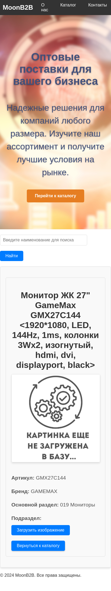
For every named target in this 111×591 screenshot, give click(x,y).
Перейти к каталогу (55, 196)
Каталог (68, 5)
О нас (44, 7)
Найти (11, 256)
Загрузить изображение (40, 530)
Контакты (97, 5)
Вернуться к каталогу (38, 545)
